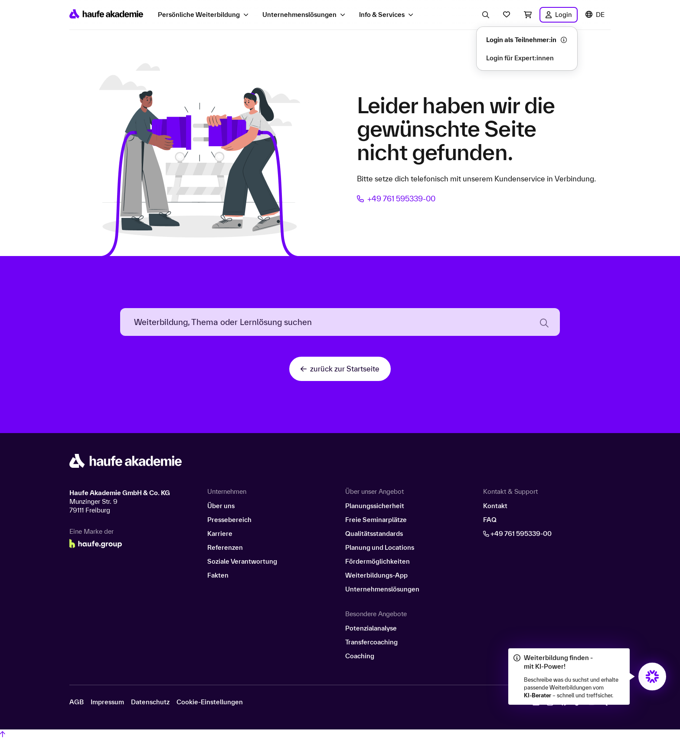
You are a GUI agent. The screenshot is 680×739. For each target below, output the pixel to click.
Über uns (221, 505)
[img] (652, 676)
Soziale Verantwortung (242, 561)
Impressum (107, 702)
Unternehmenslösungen (299, 14)
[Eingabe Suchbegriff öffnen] (485, 15)
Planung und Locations (379, 547)
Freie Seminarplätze (376, 519)
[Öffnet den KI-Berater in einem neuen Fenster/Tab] (652, 676)
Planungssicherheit (374, 505)
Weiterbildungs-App (376, 575)
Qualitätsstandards (374, 533)
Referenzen (225, 547)
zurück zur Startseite (340, 369)
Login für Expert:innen (520, 58)
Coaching (359, 656)
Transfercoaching (371, 642)
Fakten (218, 575)
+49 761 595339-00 (396, 198)
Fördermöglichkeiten (377, 561)
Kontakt (495, 505)
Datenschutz (150, 702)
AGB (76, 702)
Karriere (219, 533)
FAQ (490, 519)
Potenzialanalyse (371, 628)
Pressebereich (229, 519)
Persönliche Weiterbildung (199, 14)
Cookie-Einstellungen (210, 702)
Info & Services (382, 14)
